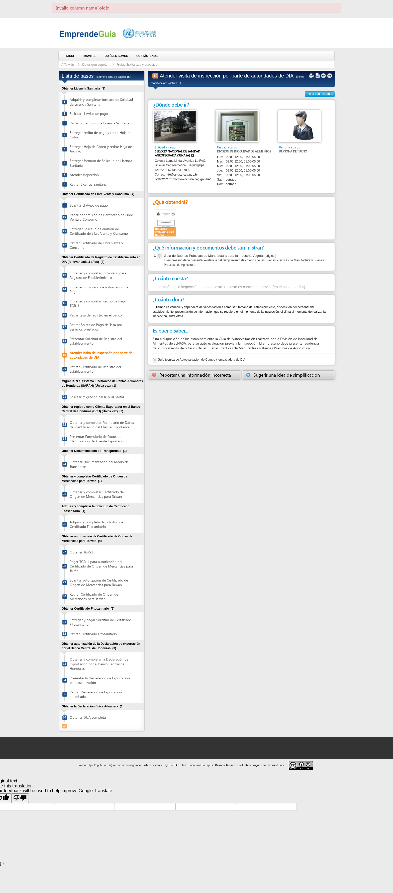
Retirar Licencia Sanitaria (88, 184)
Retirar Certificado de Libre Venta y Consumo (96, 245)
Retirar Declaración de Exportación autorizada (96, 694)
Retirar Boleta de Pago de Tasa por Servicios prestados (96, 327)
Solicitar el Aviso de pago (89, 113)
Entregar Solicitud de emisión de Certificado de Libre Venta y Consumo (99, 231)
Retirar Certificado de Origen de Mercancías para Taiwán (94, 596)
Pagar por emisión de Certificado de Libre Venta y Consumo (101, 217)
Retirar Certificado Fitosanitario (93, 633)
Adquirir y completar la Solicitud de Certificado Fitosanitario (96, 524)
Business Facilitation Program (244, 765)
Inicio (70, 55)
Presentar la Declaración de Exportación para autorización (100, 680)
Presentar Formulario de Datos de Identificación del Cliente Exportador (97, 438)
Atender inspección (84, 174)
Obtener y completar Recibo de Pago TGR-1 (98, 303)
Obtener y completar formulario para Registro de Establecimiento (98, 275)
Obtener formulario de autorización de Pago (99, 289)
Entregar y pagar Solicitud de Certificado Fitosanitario (100, 622)
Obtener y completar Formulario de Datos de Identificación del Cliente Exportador (102, 424)
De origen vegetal (95, 64)
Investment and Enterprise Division (203, 765)
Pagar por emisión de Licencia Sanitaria (99, 123)
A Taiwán (67, 64)
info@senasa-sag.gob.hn (182, 174)
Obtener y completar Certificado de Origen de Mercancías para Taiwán (97, 494)
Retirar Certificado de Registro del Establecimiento (95, 369)
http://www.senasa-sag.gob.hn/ (190, 179)
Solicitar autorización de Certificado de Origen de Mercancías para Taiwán (99, 582)
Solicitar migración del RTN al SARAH (98, 396)
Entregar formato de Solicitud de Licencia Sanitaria (101, 163)
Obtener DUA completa (88, 717)
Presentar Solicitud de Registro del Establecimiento (96, 341)
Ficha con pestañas (320, 94)
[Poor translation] (20, 798)
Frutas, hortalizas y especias (137, 64)
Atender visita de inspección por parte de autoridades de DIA (101, 355)
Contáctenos (147, 55)
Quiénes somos (116, 55)
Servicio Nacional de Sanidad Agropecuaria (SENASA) (177, 153)
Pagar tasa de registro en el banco (96, 315)
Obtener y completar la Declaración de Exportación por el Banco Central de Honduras (99, 664)
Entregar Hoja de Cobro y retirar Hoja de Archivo (101, 148)
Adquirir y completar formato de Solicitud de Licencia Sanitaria (101, 101)
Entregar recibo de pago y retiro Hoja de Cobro (100, 134)
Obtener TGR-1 (81, 552)
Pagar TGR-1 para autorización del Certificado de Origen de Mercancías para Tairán (101, 566)
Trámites (89, 55)
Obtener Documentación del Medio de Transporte (99, 464)
